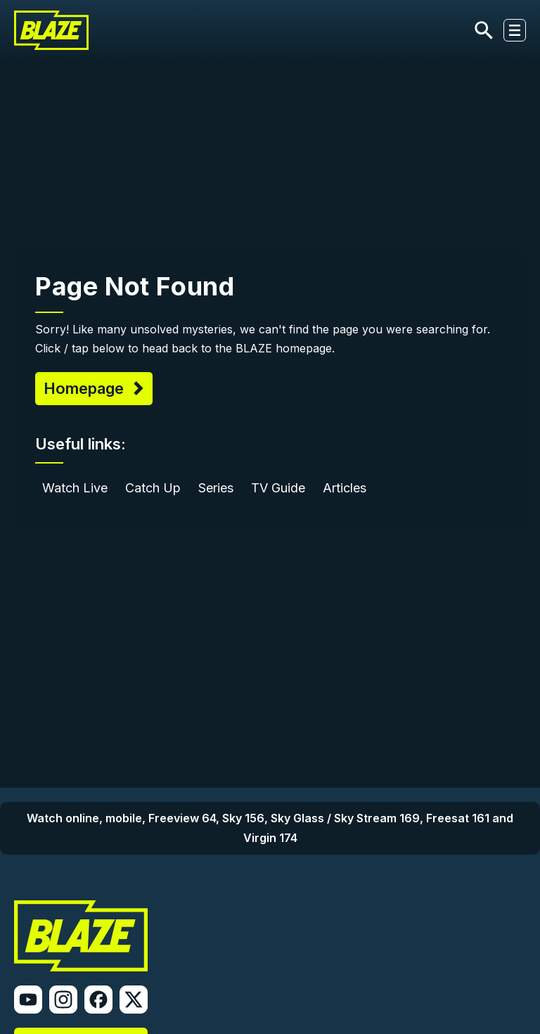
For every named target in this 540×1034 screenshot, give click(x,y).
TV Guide (278, 487)
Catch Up (153, 487)
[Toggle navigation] (514, 30)
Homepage (86, 388)
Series (215, 487)
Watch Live (75, 487)
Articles (344, 487)
